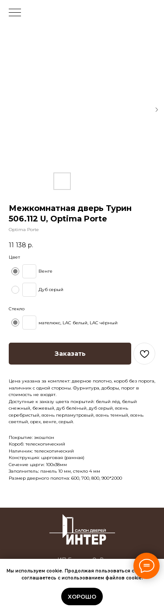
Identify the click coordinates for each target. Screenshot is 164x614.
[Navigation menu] (15, 13)
